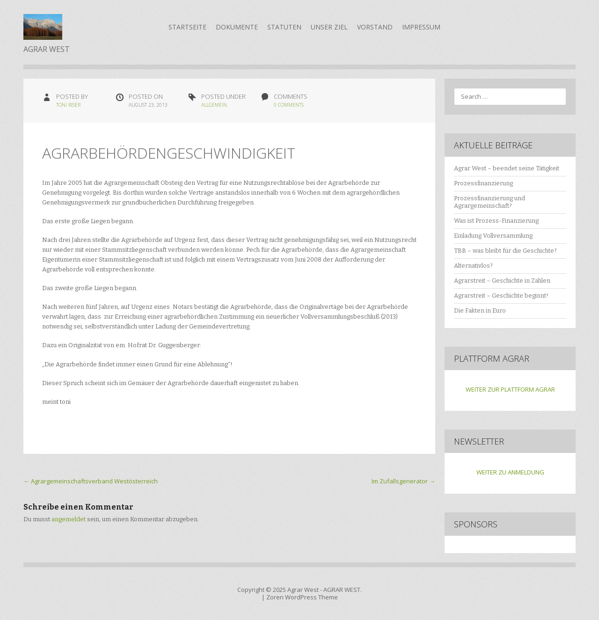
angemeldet (68, 519)
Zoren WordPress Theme (302, 597)
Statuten (284, 26)
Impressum (421, 26)
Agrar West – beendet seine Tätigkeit (506, 168)
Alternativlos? (473, 265)
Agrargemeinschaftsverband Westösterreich (90, 481)
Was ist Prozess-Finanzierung (496, 220)
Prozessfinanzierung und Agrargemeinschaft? (489, 202)
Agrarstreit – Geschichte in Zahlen (502, 280)
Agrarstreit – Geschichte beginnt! (501, 295)
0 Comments (289, 105)
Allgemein (214, 105)
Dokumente (237, 26)
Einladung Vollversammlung (493, 235)
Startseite (187, 26)
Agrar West (303, 589)
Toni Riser (68, 105)
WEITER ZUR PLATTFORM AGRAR (510, 389)
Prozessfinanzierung (483, 183)
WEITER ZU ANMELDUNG (510, 472)
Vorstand (375, 26)
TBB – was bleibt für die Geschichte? (505, 250)
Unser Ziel (329, 26)
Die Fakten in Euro (480, 310)
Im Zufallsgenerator (403, 481)
